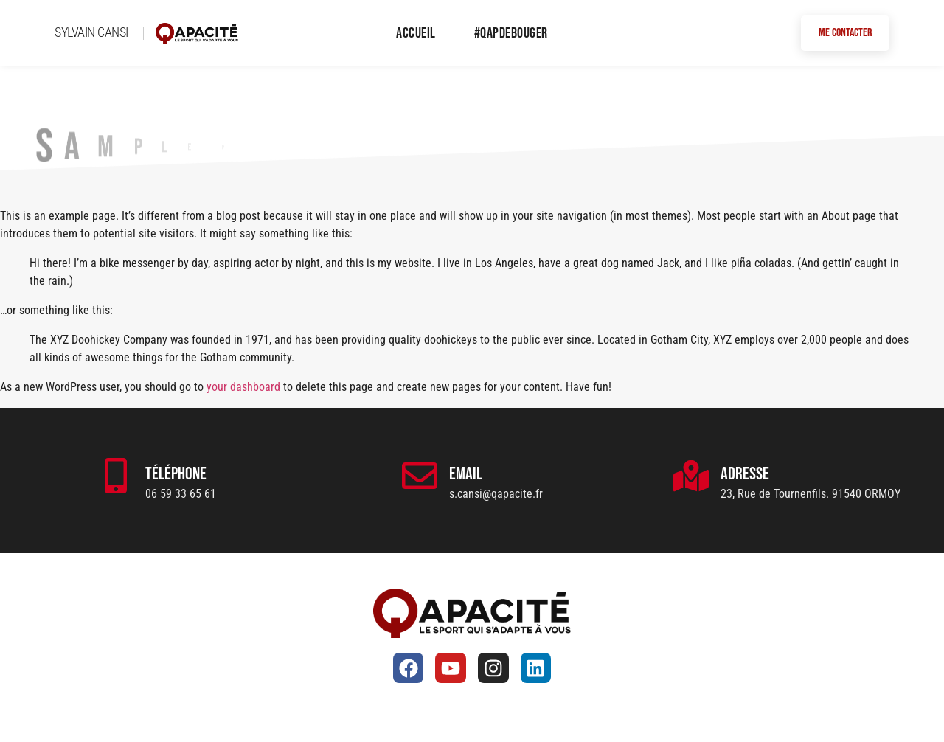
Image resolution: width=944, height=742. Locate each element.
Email (465, 474)
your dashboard (243, 387)
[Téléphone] (115, 475)
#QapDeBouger (511, 33)
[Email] (419, 475)
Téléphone (175, 474)
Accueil (416, 33)
